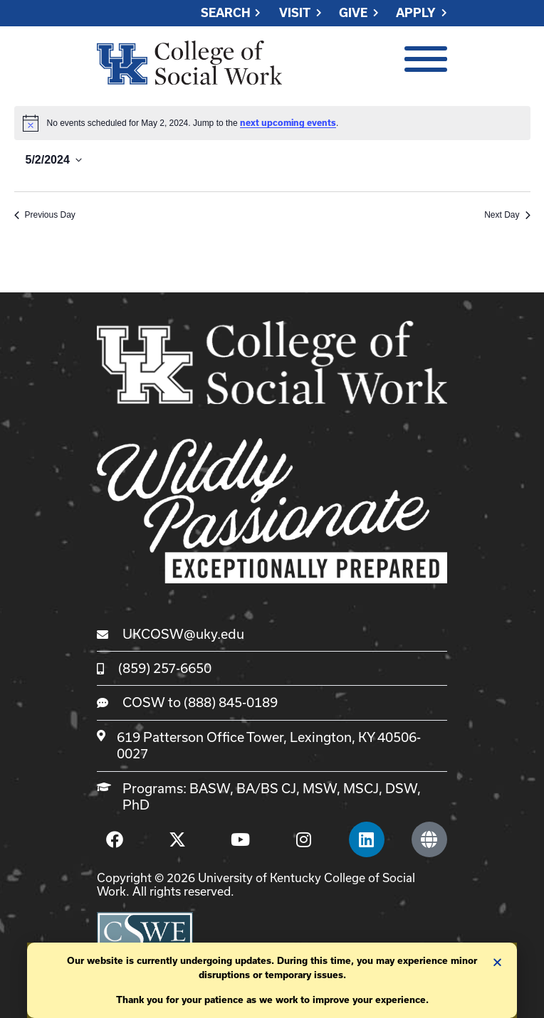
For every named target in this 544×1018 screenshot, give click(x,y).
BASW (209, 788)
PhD (136, 804)
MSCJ (361, 788)
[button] (497, 962)
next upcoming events (288, 122)
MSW (320, 788)
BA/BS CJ (266, 788)
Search (226, 13)
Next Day (507, 215)
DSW (401, 788)
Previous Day (44, 215)
